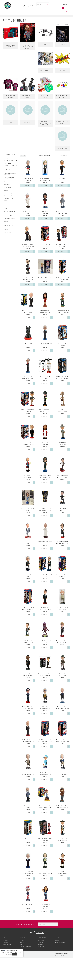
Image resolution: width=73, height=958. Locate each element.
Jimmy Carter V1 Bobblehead (62, 179)
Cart (65, 8)
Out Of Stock (27, 317)
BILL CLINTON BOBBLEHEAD (45, 344)
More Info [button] (15, 954)
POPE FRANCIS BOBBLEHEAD (45, 541)
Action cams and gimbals (10, 195)
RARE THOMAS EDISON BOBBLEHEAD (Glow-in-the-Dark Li (27, 246)
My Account (64, 4)
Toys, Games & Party (9, 215)
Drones (5, 181)
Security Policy (41, 946)
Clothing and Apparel (9, 193)
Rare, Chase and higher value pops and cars (9, 212)
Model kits (6, 205)
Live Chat (66, 11)
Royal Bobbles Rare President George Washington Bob (62, 774)
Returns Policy (7, 232)
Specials (6, 190)
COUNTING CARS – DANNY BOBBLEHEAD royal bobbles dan (62, 378)
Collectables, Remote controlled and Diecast (9, 178)
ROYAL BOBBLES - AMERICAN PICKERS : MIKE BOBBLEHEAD (28, 642)
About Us (6, 229)
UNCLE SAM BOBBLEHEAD (28, 904)
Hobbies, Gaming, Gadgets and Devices (10, 174)
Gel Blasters (7, 184)
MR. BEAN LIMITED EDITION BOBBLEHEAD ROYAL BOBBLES (62, 477)
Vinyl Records (7, 221)
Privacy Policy (41, 942)
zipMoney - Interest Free (25, 946)
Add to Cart (26, 185)
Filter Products (9, 154)
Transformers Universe (9, 218)
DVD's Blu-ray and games (10, 203)
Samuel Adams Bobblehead (28, 838)
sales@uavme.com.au (60, 942)
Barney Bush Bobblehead (28, 344)
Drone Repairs (7, 187)
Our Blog (22, 942)
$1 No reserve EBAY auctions (8, 199)
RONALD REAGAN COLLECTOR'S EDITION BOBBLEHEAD (45, 609)
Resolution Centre (7, 944)
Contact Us (6, 235)
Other (5, 208)
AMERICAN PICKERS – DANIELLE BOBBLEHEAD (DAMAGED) (45, 312)
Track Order (5, 942)
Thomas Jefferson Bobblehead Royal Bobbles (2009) (45, 873)
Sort (56, 156)
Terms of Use (41, 940)
